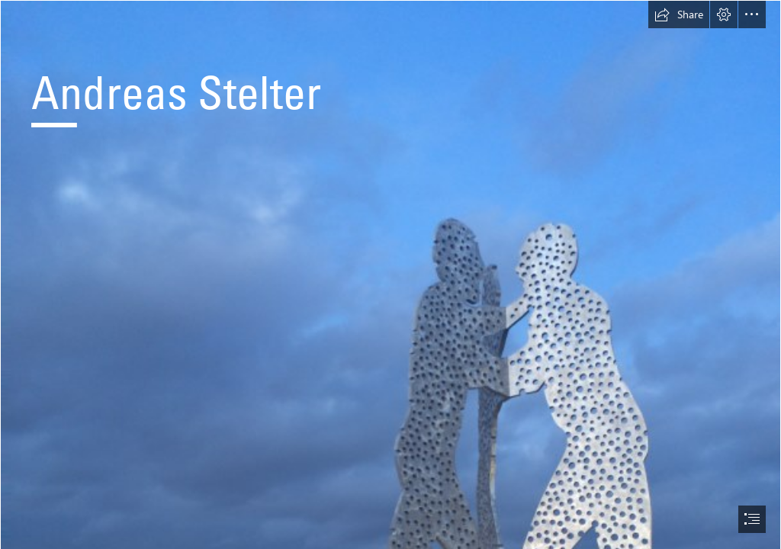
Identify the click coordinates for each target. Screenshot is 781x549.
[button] (678, 14)
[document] (390, 274)
